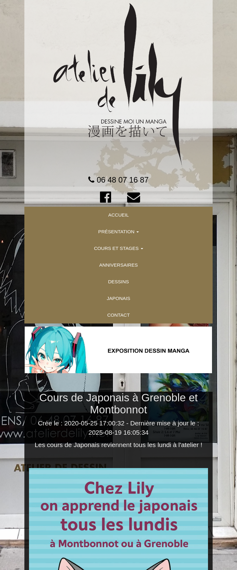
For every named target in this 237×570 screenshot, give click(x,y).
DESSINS (118, 281)
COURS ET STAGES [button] (118, 248)
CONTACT (118, 315)
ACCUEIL (118, 214)
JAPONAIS (118, 298)
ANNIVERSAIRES (118, 265)
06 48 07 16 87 (122, 179)
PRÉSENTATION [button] (118, 231)
